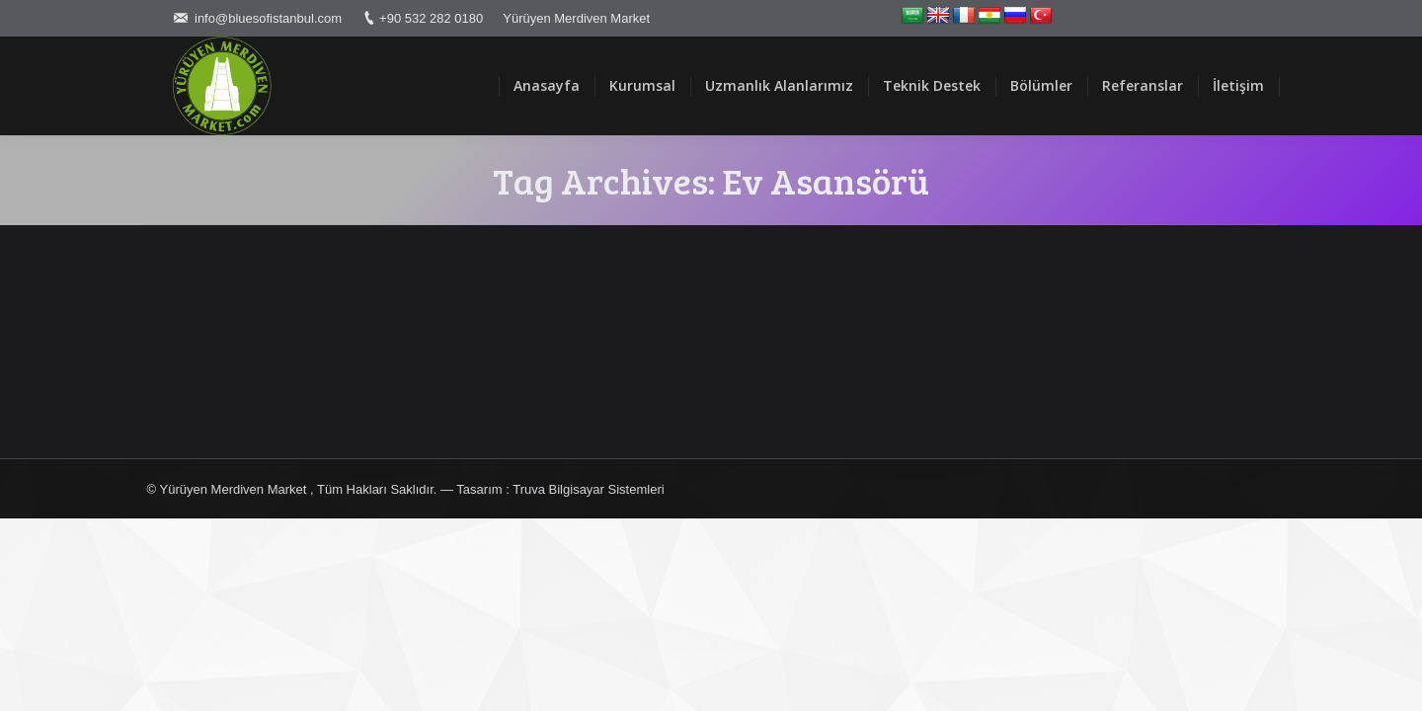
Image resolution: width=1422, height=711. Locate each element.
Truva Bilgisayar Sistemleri (588, 489)
